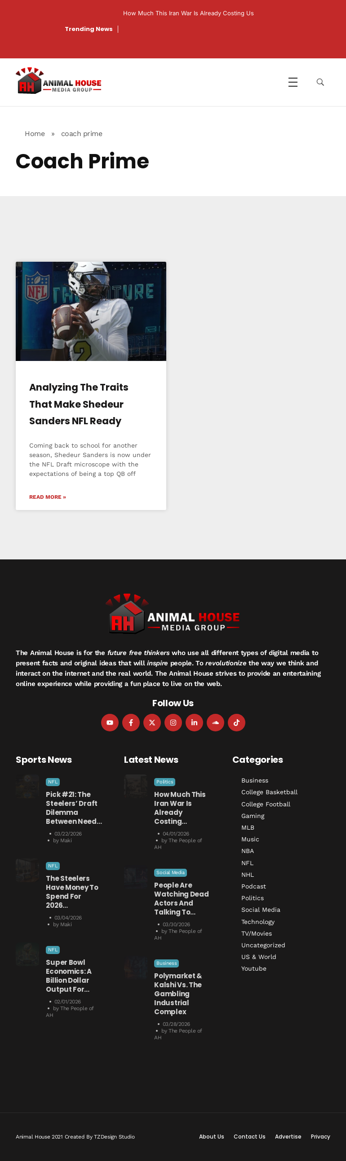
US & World (258, 956)
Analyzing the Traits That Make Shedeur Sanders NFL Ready (79, 404)
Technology (258, 921)
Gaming (252, 815)
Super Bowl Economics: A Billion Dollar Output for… (68, 976)
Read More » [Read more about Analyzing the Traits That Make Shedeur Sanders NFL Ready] (47, 497)
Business (166, 963)
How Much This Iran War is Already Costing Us (188, 13)
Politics (164, 782)
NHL (247, 874)
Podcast (253, 886)
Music (250, 839)
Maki (65, 840)
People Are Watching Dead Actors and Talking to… (181, 898)
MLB (247, 827)
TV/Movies (256, 933)
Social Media (170, 872)
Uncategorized (263, 945)
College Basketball (269, 792)
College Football (265, 804)
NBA (247, 850)
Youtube (253, 968)
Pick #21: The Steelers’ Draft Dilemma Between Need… (74, 808)
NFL (53, 782)
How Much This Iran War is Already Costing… (179, 808)
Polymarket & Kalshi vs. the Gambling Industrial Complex (178, 993)
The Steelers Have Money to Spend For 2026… (72, 892)
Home (34, 133)
